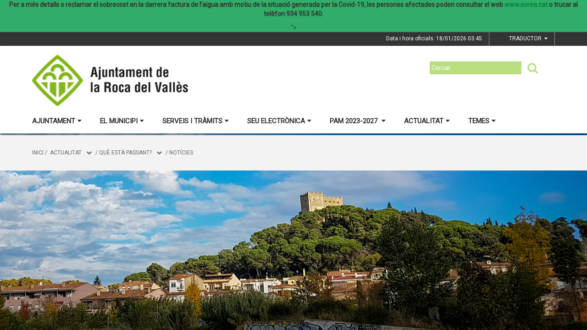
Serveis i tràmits (195, 121)
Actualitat (427, 121)
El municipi (122, 121)
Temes (482, 121)
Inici (38, 152)
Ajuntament (57, 121)
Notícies (181, 152)
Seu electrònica (279, 121)
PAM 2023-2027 (358, 121)
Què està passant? (125, 152)
